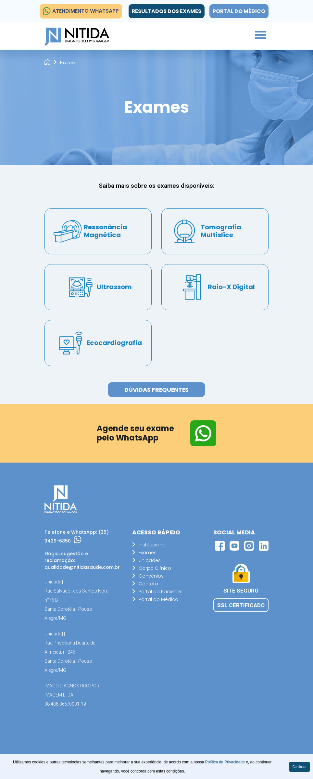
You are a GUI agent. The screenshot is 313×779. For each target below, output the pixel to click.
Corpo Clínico (155, 568)
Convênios (151, 576)
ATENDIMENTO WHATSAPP (81, 11)
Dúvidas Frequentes (156, 390)
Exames (147, 552)
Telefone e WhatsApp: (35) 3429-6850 (76, 536)
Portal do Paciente (160, 591)
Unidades (150, 560)
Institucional (153, 545)
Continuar (300, 767)
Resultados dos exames (166, 11)
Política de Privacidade (225, 762)
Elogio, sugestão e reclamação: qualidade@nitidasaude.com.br (78, 560)
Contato (148, 584)
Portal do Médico (238, 11)
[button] (256, 34)
